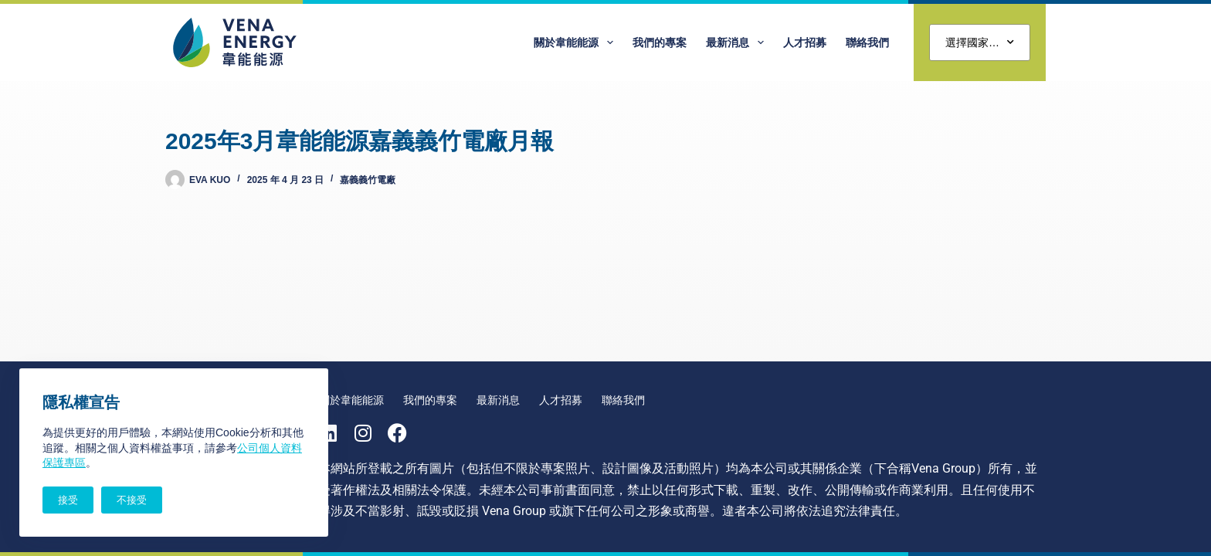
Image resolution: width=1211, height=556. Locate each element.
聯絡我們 (867, 42)
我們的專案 (660, 42)
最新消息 (738, 42)
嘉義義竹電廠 (367, 180)
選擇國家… (979, 42)
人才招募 (804, 42)
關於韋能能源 (576, 42)
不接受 (132, 500)
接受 (68, 500)
